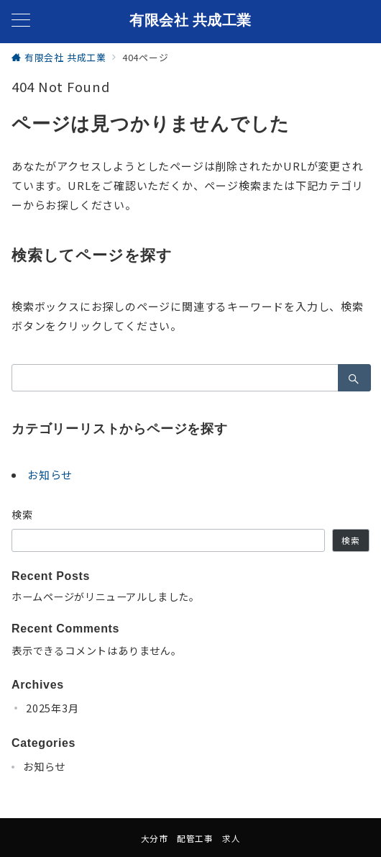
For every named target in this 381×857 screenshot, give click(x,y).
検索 (23, 514)
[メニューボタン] (21, 21)
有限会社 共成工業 (190, 20)
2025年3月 (52, 708)
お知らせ (50, 474)
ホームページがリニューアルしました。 (105, 596)
